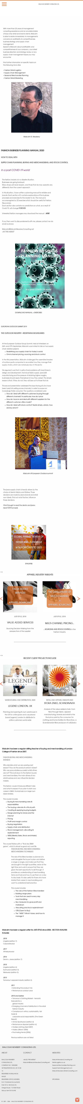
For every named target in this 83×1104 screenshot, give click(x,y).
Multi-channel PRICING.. (59, 623)
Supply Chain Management (15, 73)
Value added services (20, 623)
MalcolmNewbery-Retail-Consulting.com (64, 1071)
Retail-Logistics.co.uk (58, 1062)
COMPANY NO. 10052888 (9, 1065)
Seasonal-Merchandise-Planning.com (63, 1065)
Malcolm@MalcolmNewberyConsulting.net (36, 1062)
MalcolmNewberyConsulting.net (62, 1059)
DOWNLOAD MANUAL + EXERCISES (28, 312)
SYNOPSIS (28, 564)
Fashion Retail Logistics (13, 70)
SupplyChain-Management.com (62, 1068)
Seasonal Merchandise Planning (16, 75)
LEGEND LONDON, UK (20, 706)
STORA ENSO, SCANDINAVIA (59, 703)
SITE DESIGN (55, 1079)
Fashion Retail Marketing (14, 78)
